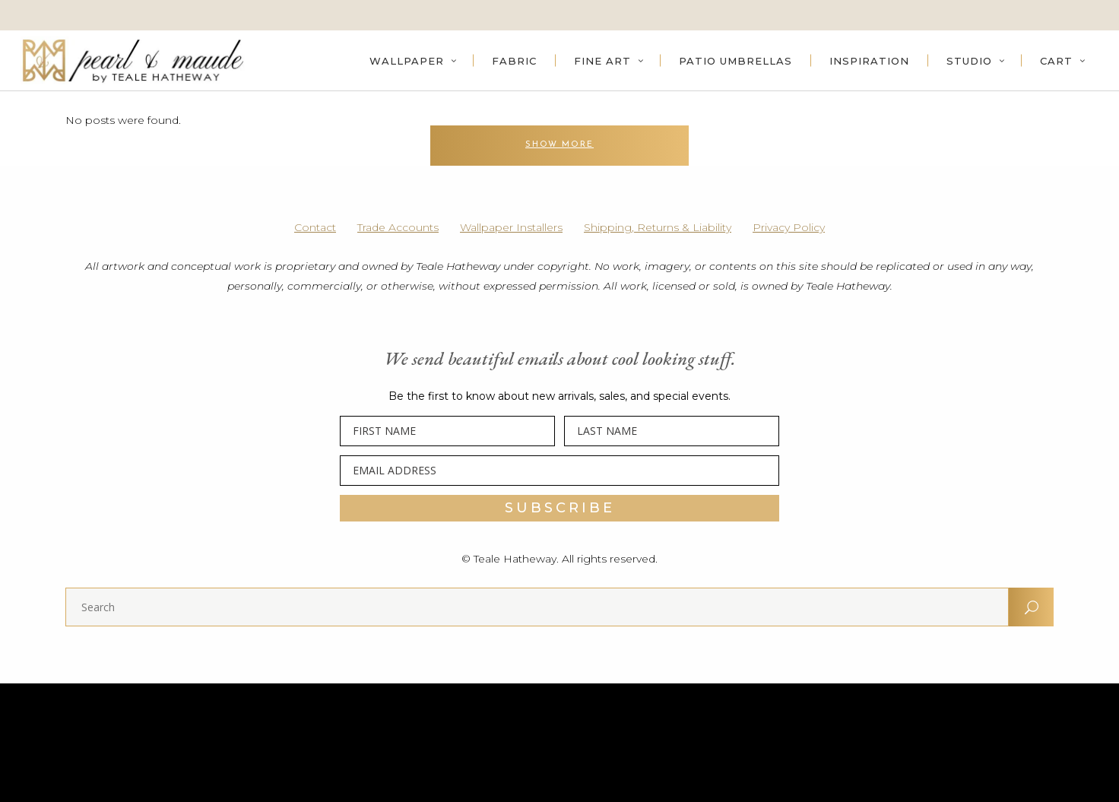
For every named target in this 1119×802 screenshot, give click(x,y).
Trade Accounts (398, 227)
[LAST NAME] (671, 431)
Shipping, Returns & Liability (657, 227)
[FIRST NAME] (447, 431)
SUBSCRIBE (560, 507)
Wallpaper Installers (511, 227)
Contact (315, 227)
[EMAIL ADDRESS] (559, 470)
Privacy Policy (789, 227)
